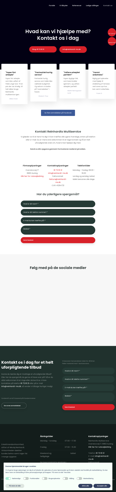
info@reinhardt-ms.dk (58, 173)
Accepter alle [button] (102, 486)
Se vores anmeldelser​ (12, 406)
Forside (52, 5)
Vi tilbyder (63, 5)
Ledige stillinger (92, 5)
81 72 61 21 (25, 383)
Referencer (76, 5)
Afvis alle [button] (85, 486)
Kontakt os (107, 5)
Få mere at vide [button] (15, 486)
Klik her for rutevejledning (32, 176)
